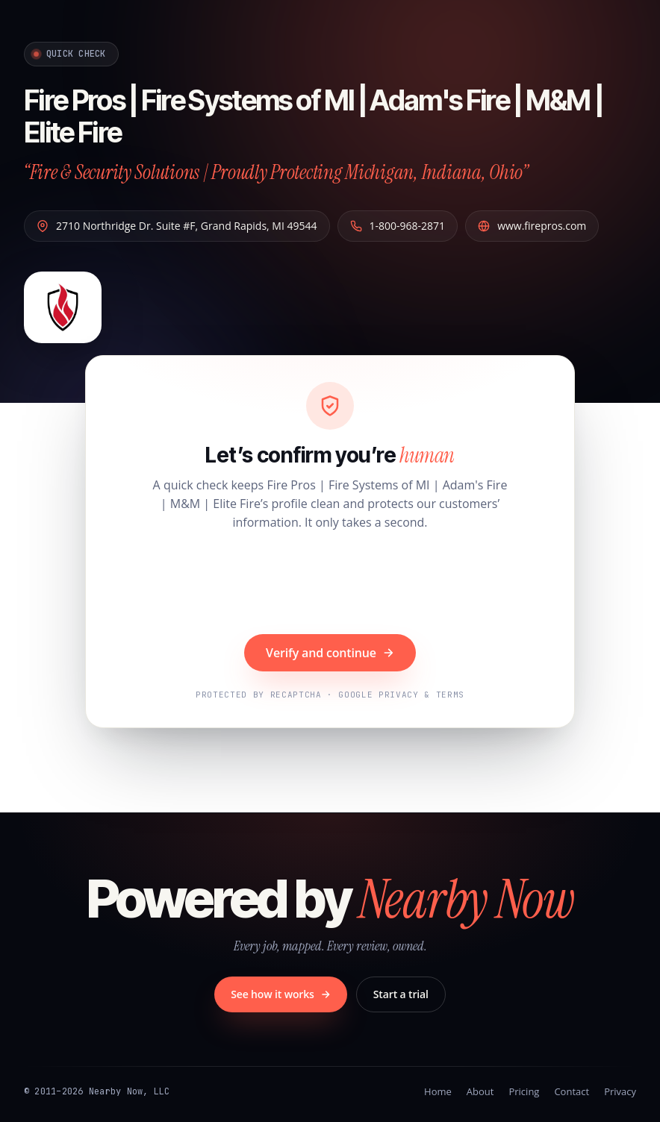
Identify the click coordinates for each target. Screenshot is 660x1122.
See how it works (281, 994)
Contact (571, 1091)
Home (438, 1091)
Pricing (523, 1091)
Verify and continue (330, 653)
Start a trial (401, 994)
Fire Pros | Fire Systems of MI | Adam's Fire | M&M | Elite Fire (322, 114)
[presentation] (330, 584)
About (480, 1091)
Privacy (620, 1091)
